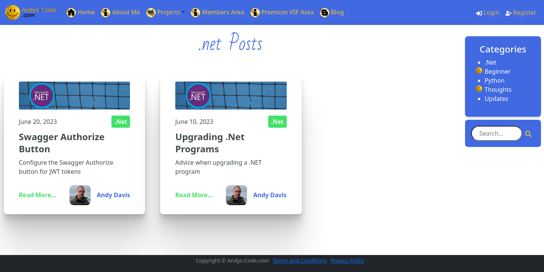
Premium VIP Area (282, 12)
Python (495, 80)
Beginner (498, 71)
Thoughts (498, 89)
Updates (496, 98)
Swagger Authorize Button (62, 142)
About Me (120, 12)
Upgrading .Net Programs (209, 142)
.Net (120, 121)
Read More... (37, 195)
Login (487, 12)
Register (520, 12)
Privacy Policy (347, 260)
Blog (332, 12)
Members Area (217, 12)
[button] (165, 12)
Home (80, 12)
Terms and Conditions (300, 260)
